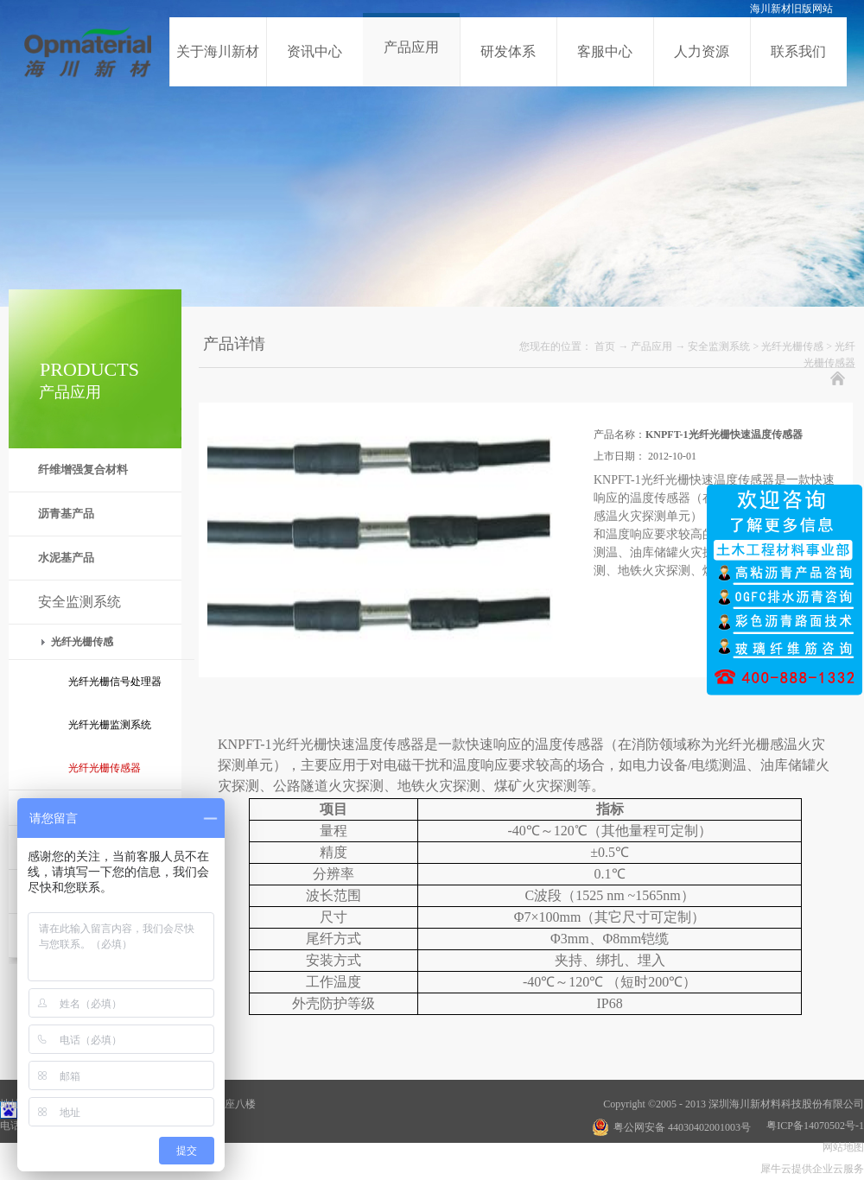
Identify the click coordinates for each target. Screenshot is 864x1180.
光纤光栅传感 (792, 346)
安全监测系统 (719, 346)
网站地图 (840, 1147)
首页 (604, 346)
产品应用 (651, 346)
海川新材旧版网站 (791, 9)
